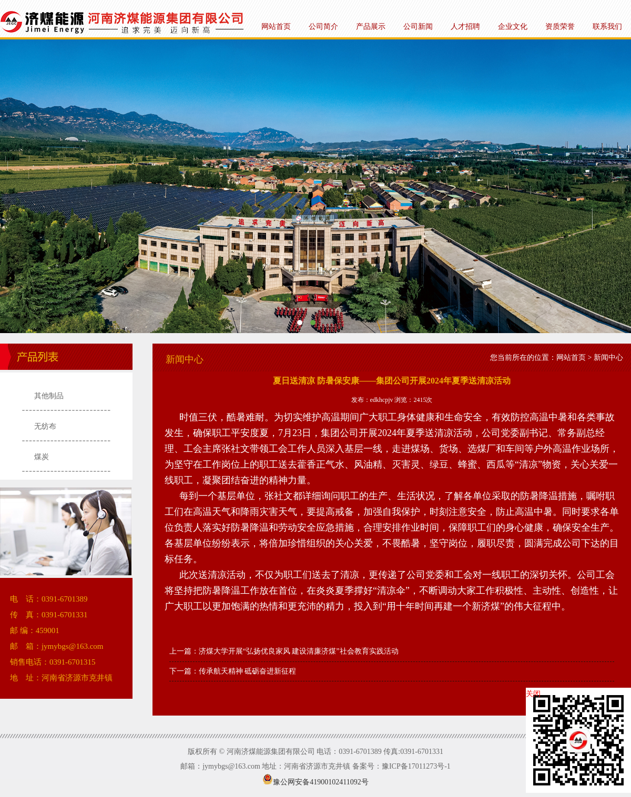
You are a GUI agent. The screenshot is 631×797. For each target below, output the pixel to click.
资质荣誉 (560, 26)
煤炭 (41, 457)
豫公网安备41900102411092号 (315, 782)
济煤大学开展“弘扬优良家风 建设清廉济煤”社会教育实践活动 (299, 651)
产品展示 (370, 26)
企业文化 (512, 26)
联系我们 (607, 26)
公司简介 (323, 26)
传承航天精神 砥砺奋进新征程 (248, 671)
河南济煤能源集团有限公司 (315, 186)
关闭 (533, 694)
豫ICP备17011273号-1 (416, 766)
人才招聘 (465, 26)
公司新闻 (418, 26)
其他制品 (49, 396)
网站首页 (276, 26)
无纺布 (45, 426)
